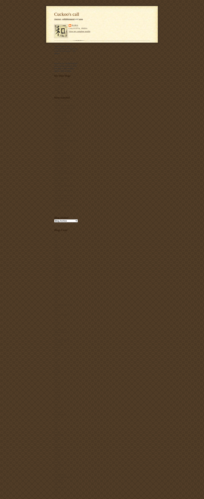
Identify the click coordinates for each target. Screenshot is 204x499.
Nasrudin (57, 394)
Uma (56, 484)
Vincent (57, 492)
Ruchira (57, 437)
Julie (56, 362)
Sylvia (56, 472)
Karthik (57, 367)
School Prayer (59, 180)
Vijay (56, 489)
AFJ (55, 237)
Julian (56, 359)
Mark (56, 389)
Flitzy (56, 320)
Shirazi (56, 459)
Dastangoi (57, 295)
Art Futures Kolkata (61, 93)
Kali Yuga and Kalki (61, 145)
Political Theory (60, 414)
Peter (56, 409)
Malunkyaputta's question (63, 160)
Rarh (56, 422)
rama (75, 25)
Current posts (59, 225)
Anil (55, 245)
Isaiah (56, 347)
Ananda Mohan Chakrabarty (64, 105)
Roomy (56, 432)
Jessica (56, 354)
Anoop (56, 247)
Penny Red (58, 407)
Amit (56, 242)
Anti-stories (58, 88)
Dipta (56, 310)
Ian (55, 337)
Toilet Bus (58, 193)
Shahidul (57, 454)
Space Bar (58, 464)
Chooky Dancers (60, 115)
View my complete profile (79, 31)
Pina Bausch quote (60, 170)
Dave (56, 297)
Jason (56, 350)
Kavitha (57, 369)
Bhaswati (57, 257)
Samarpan (57, 447)
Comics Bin (58, 282)
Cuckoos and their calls (62, 120)
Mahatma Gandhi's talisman (64, 158)
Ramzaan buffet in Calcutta (64, 173)
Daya (56, 300)
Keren (56, 374)
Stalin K (57, 467)
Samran (57, 449)
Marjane (57, 387)
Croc (56, 285)
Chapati (57, 270)
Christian (57, 272)
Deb (55, 302)
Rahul (56, 419)
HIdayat (57, 335)
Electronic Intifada (60, 315)
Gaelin (56, 324)
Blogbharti (58, 262)
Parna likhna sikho (60, 168)
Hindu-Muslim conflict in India (65, 140)
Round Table (58, 434)
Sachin (56, 439)
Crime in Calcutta (60, 118)
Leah (56, 380)
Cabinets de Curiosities (62, 267)
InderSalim (58, 342)
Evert (56, 317)
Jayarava (57, 352)
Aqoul (56, 250)
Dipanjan (57, 307)
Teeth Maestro (59, 474)
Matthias (57, 392)
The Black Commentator (63, 477)
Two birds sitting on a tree (63, 195)
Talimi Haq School (61, 83)
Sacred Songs (59, 90)
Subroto (57, 469)
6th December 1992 (61, 178)
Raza (56, 424)
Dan (55, 287)
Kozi (56, 377)
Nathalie (57, 397)
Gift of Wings (59, 330)
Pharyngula (58, 412)
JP (55, 357)
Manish (57, 385)
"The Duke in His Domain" (64, 190)
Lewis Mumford (60, 153)
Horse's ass (58, 143)
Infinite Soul (58, 345)
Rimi (56, 427)
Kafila (56, 365)
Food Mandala (59, 135)
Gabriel (57, 322)
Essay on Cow (59, 130)
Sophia (56, 462)
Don (55, 312)
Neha (56, 402)
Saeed (56, 444)
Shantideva (58, 183)
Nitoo (56, 404)
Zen (55, 494)
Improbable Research (61, 339)
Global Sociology (60, 332)
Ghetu (56, 327)
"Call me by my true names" (64, 108)
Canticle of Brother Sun (62, 110)
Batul (56, 255)
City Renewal (59, 85)
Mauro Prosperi (59, 163)
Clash (56, 277)
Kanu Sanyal (58, 148)
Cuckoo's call (66, 14)
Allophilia (57, 103)
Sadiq (56, 442)
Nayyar (56, 400)
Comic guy (58, 280)
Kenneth (57, 372)
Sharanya (57, 457)
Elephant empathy (60, 128)
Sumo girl (57, 188)
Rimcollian (58, 175)
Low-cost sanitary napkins (63, 155)
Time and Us (58, 479)
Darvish (57, 292)
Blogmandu (58, 265)
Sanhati (57, 452)
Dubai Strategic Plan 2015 (63, 125)
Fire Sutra (57, 133)
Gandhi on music (60, 138)
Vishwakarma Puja (61, 198)
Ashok (56, 252)
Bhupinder (58, 260)
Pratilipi (57, 417)
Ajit (55, 240)
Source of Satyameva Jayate (64, 185)
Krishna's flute (59, 150)
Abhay (56, 235)
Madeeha (57, 382)
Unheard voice (59, 487)
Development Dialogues (62, 305)
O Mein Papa (59, 165)
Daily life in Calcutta (61, 123)
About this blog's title (61, 100)
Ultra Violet (58, 482)
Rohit (56, 429)
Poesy (56, 80)
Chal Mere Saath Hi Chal (63, 113)
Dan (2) (57, 290)
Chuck (56, 275)
